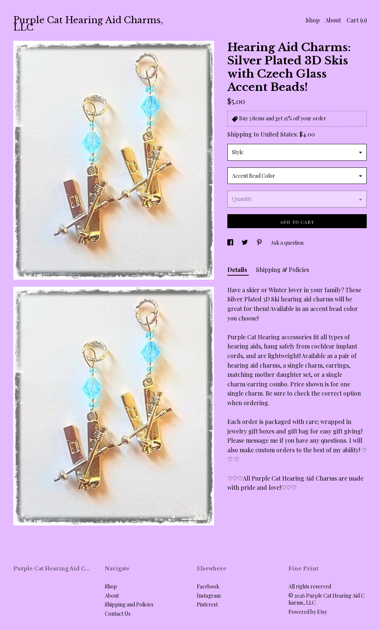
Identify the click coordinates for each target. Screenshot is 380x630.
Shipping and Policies (129, 604)
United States (278, 134)
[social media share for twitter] (245, 242)
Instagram (209, 595)
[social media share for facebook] (230, 242)
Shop (313, 20)
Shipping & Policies (282, 269)
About (333, 20)
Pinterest (207, 604)
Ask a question (287, 242)
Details (238, 269)
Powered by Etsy (307, 611)
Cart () (357, 20)
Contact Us (118, 613)
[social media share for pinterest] (259, 242)
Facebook (208, 586)
